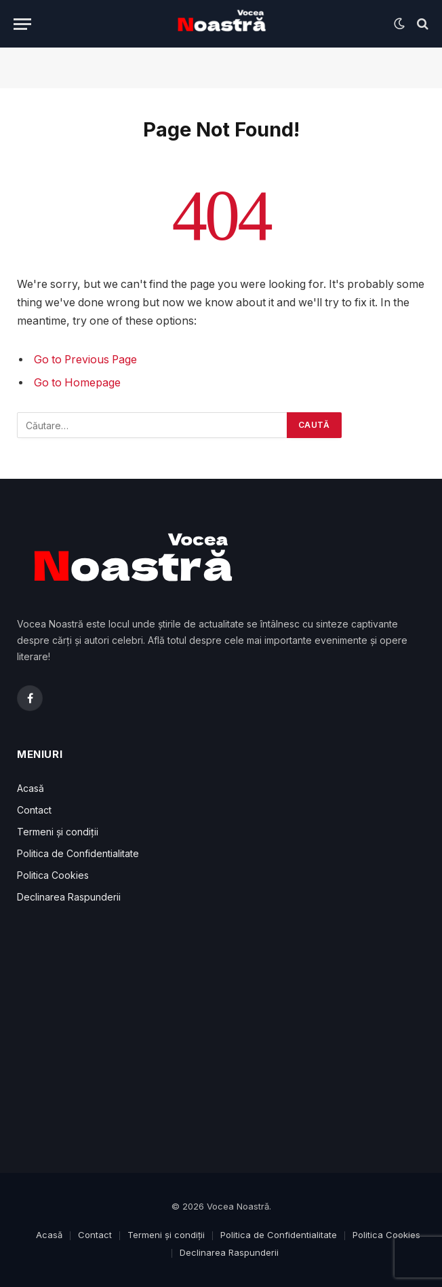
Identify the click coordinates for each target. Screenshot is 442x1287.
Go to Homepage (77, 382)
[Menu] (22, 24)
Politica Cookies (53, 875)
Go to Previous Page (85, 359)
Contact (34, 810)
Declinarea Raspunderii (69, 897)
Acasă (30, 788)
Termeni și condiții (57, 831)
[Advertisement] (221, 1040)
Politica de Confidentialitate (78, 853)
